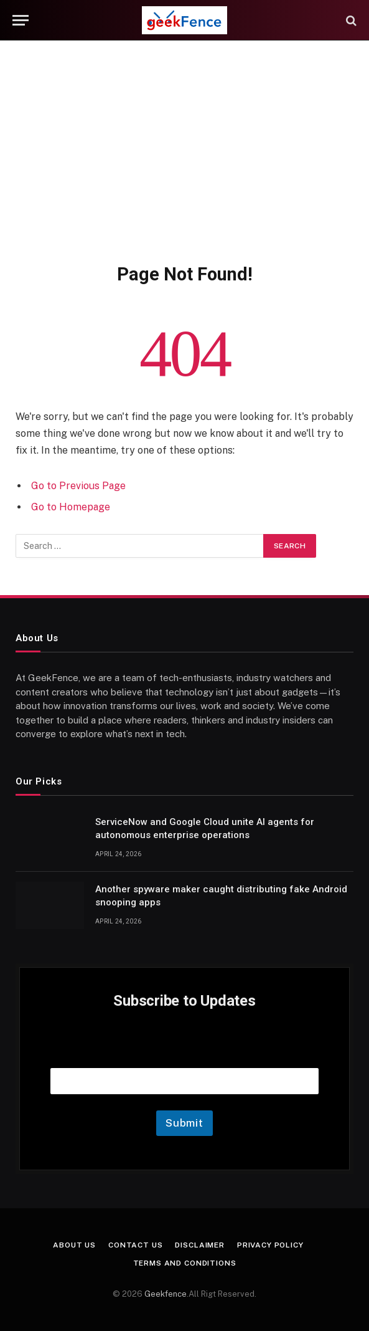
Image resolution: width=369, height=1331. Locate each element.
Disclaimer (199, 1245)
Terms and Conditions (184, 1263)
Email (185, 1052)
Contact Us (135, 1245)
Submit (184, 1123)
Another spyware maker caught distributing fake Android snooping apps (221, 896)
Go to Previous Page (78, 486)
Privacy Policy (270, 1245)
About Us (74, 1245)
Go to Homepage (70, 507)
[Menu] (20, 20)
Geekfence (165, 1294)
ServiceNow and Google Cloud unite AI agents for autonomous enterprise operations (204, 828)
